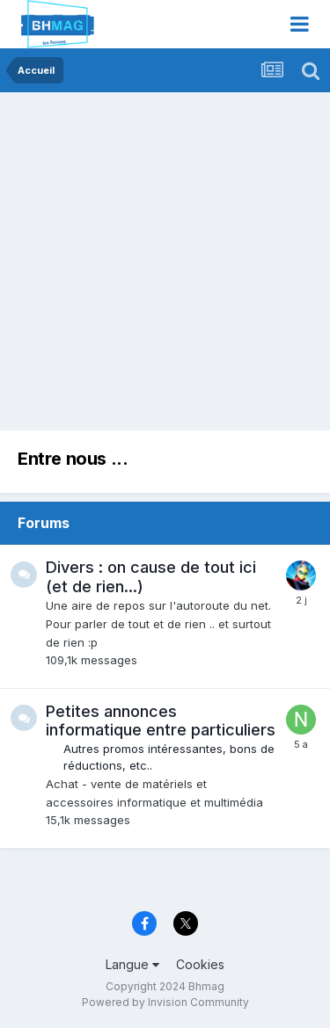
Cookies (200, 964)
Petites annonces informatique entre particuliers (160, 721)
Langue (132, 964)
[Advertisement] (165, 266)
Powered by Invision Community (165, 1002)
